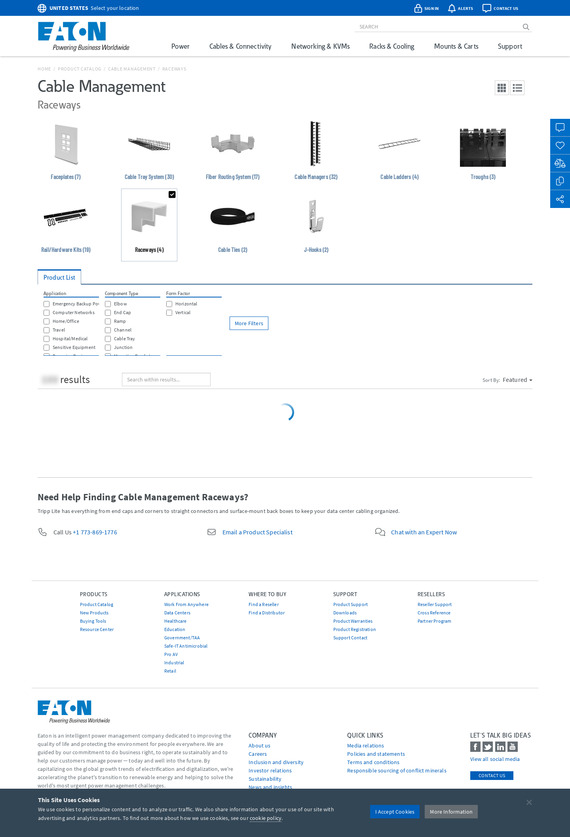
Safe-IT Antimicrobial (185, 646)
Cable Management (132, 69)
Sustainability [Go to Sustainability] (265, 778)
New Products (94, 613)
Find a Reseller (263, 604)
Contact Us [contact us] (492, 775)
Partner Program (434, 621)
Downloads (345, 613)
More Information (451, 811)
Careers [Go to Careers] (258, 753)
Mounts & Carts (456, 46)
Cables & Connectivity (240, 46)
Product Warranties (353, 621)
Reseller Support (435, 604)
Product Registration (354, 629)
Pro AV (171, 654)
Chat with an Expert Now (424, 532)
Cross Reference (434, 613)
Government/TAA (182, 638)
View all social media (495, 759)
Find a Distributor (267, 613)
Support (510, 46)
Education (174, 629)
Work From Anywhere (186, 604)
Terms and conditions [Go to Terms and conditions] (373, 762)
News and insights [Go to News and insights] (270, 787)
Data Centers (177, 613)
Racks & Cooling (391, 46)
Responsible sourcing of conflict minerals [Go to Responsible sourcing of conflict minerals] (396, 770)
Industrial (174, 662)
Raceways (174, 69)
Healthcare (175, 621)
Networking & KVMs (320, 46)
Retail (170, 671)
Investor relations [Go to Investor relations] (270, 770)
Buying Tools (93, 621)
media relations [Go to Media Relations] (365, 745)
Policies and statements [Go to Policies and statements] (376, 753)
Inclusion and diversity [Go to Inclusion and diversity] (276, 762)
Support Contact (350, 638)
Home (44, 69)
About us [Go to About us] (259, 745)
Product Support (350, 604)
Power (180, 46)
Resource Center (97, 629)
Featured (517, 379)
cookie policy (265, 818)
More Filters (249, 323)
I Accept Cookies (395, 811)
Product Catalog (79, 69)
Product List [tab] (59, 277)
